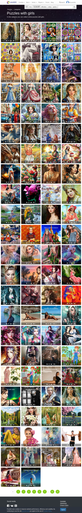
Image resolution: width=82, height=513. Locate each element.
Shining (51, 66)
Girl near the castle (71, 450)
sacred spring (11, 228)
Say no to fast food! (71, 430)
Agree (63, 509)
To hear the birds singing (71, 349)
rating (49, 7)
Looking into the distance (31, 470)
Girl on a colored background (11, 188)
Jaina (51, 389)
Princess (10, 86)
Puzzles (22, 2)
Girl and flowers (71, 167)
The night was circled (10, 126)
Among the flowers (10, 329)
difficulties (43, 7)
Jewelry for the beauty (30, 25)
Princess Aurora (10, 25)
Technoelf (71, 308)
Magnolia (10, 470)
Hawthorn (71, 187)
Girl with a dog (71, 228)
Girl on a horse (71, 268)
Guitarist (30, 349)
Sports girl (11, 430)
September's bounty (31, 369)
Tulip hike (71, 410)
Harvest (31, 147)
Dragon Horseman (71, 126)
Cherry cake (71, 147)
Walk (51, 268)
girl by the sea (11, 308)
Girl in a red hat (30, 46)
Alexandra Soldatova (51, 369)
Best (28, 2)
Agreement (63, 503)
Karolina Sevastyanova (31, 308)
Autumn (51, 288)
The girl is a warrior (71, 66)
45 (52, 491)
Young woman (51, 207)
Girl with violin (11, 389)
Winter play (51, 126)
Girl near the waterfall (71, 389)
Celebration (10, 106)
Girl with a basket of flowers (10, 208)
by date (36, 7)
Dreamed (51, 450)
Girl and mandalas (10, 46)
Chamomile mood (31, 410)
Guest (10, 410)
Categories (17, 9)
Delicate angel (31, 66)
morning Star (51, 187)
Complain (63, 501)
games (54, 7)
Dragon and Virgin (10, 147)
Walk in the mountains (51, 329)
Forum (47, 2)
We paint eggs (31, 228)
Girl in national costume (51, 228)
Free (30, 7)
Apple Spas (51, 147)
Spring (31, 106)
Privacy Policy (64, 505)
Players (41, 2)
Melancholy (31, 207)
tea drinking (71, 207)
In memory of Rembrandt (71, 369)
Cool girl (30, 187)
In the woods (51, 410)
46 (57, 491)
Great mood (30, 430)
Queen (11, 349)
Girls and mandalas (51, 25)
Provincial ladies (31, 450)
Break (10, 66)
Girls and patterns (71, 46)
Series (34, 2)
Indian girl (51, 167)
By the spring (10, 450)
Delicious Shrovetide (71, 106)
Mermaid (51, 106)
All (26, 7)
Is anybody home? (51, 430)
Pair (71, 329)
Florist (31, 167)
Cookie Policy (47, 511)
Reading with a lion (51, 349)
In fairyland (51, 248)
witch (10, 288)
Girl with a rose (30, 329)
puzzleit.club (25, 511)
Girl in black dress (31, 389)
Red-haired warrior (30, 288)
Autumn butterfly (10, 167)
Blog (52, 2)
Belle (71, 86)
